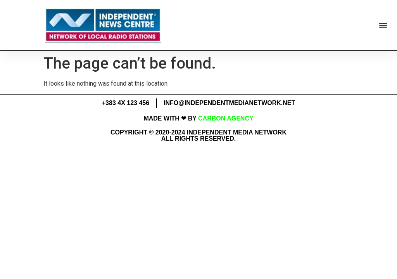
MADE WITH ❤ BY (170, 118)
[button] (382, 25)
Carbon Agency (226, 118)
